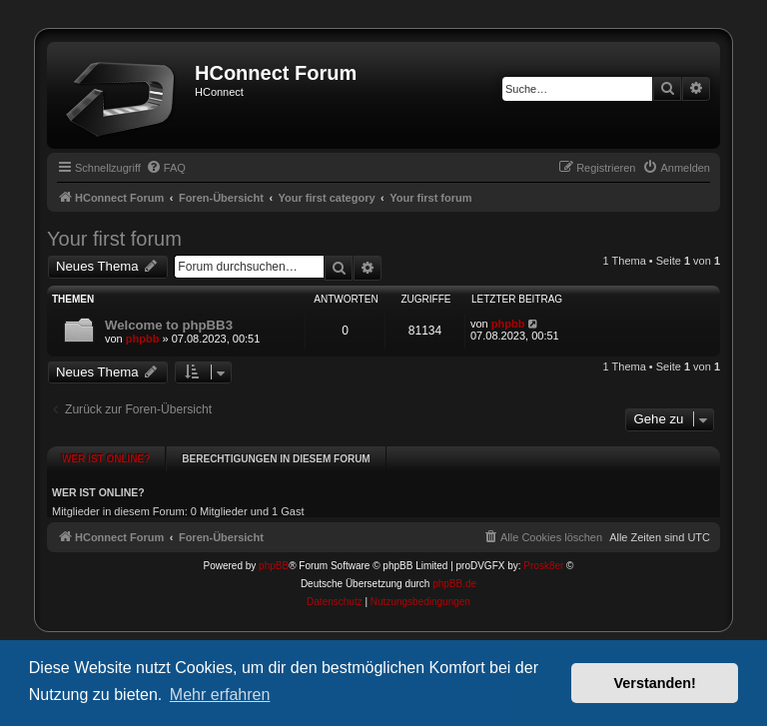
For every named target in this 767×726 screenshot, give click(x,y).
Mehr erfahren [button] (220, 694)
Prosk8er (543, 548)
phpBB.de (454, 566)
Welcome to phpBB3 (169, 325)
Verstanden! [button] (655, 683)
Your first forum (114, 239)
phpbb (143, 339)
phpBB (274, 548)
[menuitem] (166, 168)
